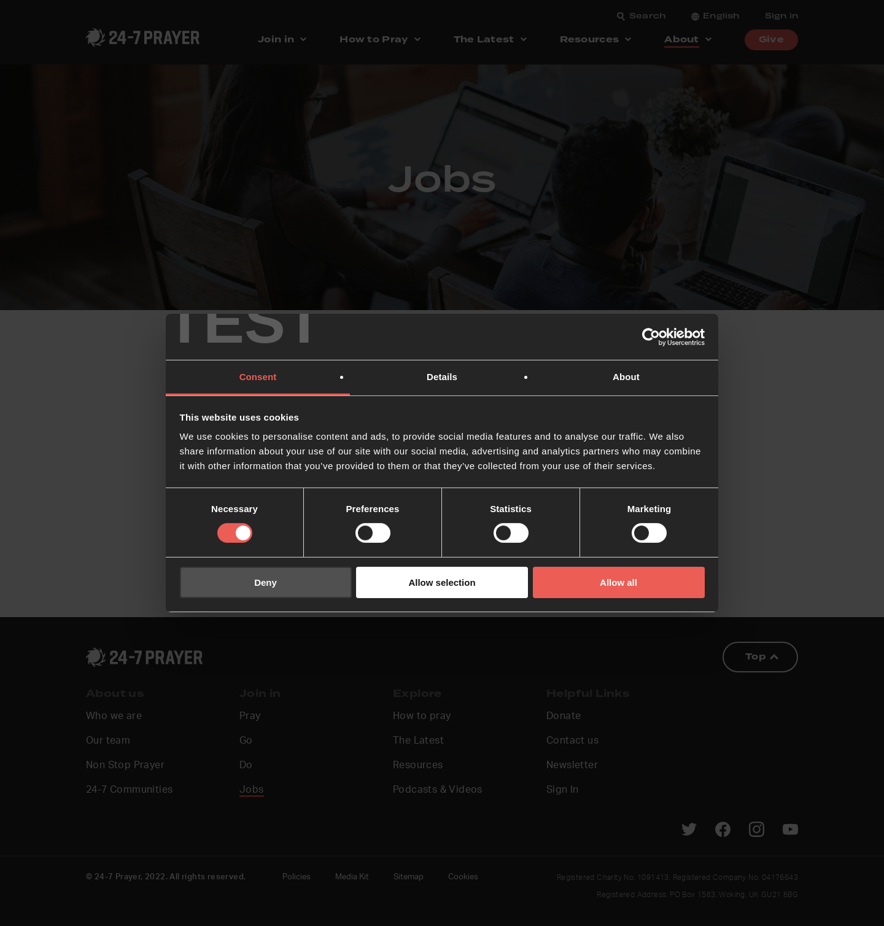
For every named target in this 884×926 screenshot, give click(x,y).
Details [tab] (442, 377)
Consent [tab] (258, 377)
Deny (265, 582)
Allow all (618, 582)
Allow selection (441, 582)
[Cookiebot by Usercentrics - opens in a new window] (651, 336)
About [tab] (626, 377)
